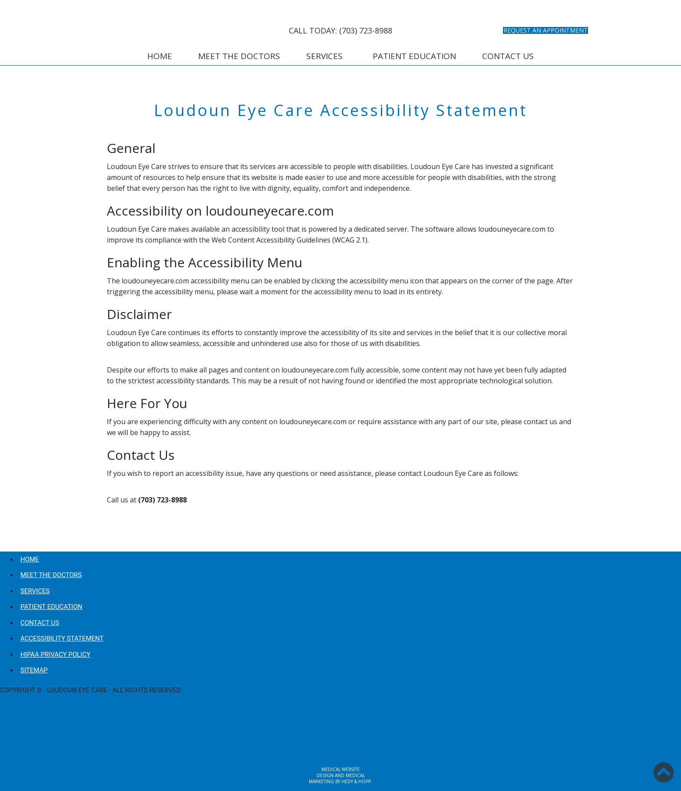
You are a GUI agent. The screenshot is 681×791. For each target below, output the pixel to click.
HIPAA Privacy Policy (55, 654)
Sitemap (34, 670)
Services (324, 56)
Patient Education (414, 56)
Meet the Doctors (239, 56)
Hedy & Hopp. (356, 781)
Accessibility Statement (61, 638)
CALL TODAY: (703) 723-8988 (340, 30)
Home (159, 56)
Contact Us (508, 56)
